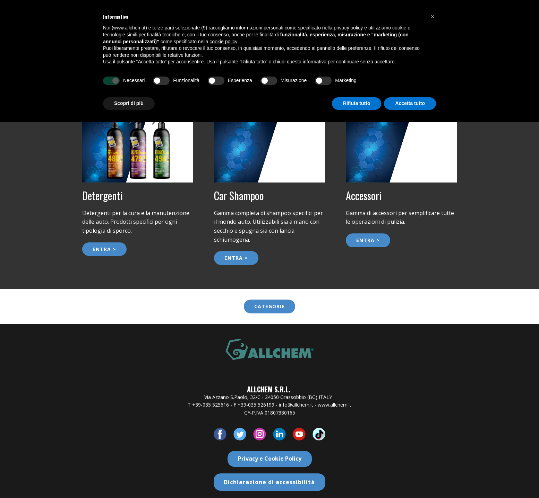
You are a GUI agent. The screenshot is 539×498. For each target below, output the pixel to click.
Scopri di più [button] (129, 103)
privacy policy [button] (348, 27)
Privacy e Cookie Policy (269, 458)
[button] (432, 16)
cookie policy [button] (223, 41)
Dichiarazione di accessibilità (269, 482)
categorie (269, 306)
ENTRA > (104, 249)
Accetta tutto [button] (410, 103)
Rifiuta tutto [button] (356, 103)
